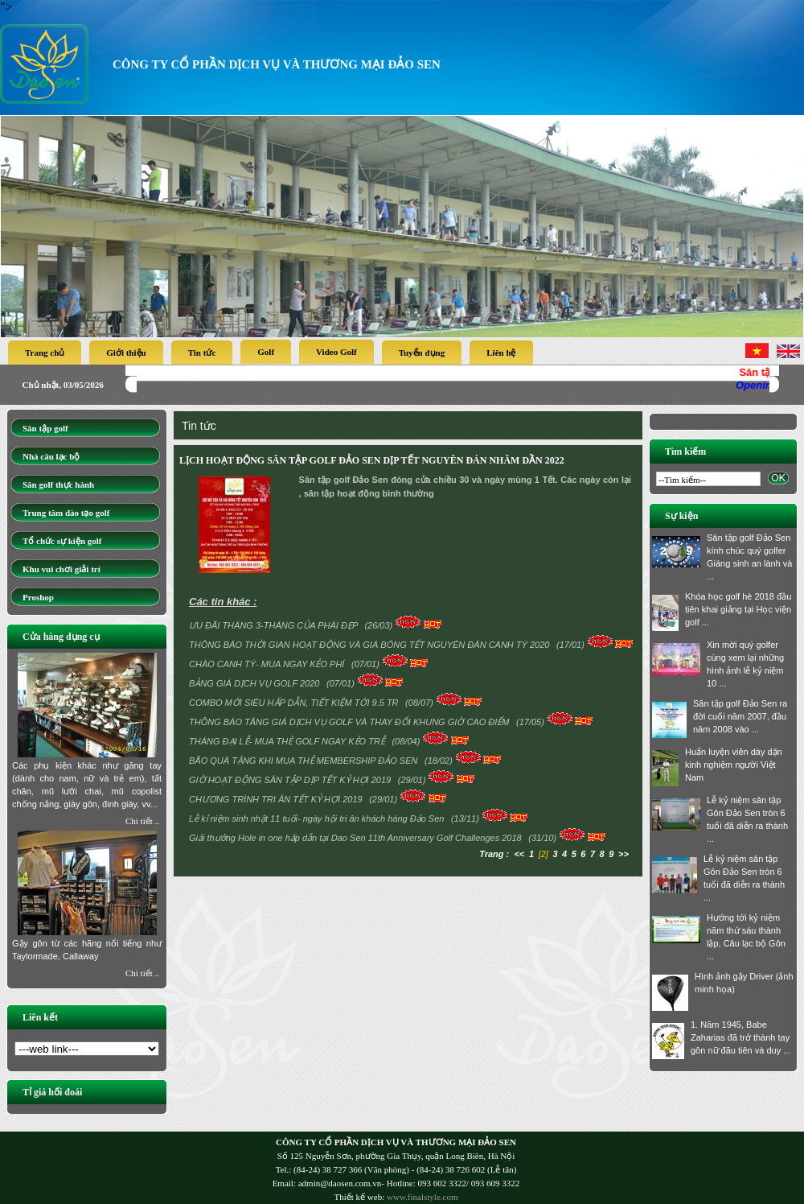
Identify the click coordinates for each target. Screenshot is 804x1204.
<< (519, 854)
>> (623, 854)
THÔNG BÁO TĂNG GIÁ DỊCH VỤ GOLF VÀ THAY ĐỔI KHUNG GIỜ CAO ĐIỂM (350, 722)
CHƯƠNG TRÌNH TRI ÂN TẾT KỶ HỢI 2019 (277, 799)
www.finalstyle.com (422, 1197)
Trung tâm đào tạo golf (66, 512)
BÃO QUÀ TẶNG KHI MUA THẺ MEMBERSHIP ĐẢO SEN (304, 760)
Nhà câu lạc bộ (51, 456)
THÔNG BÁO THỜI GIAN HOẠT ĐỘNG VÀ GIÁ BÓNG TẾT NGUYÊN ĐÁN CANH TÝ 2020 (370, 644)
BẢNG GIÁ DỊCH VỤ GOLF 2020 (255, 683)
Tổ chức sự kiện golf (62, 541)
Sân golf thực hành (58, 484)
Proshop (38, 597)
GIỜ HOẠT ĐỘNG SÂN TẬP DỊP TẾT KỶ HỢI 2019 (291, 780)
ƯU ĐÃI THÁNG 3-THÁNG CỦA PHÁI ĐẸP (274, 625)
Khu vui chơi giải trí (61, 569)
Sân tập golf (45, 428)
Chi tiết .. (142, 821)
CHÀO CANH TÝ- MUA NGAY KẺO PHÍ (268, 664)
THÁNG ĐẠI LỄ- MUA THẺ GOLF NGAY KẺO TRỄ (288, 741)
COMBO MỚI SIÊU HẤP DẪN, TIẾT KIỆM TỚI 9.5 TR (295, 702)
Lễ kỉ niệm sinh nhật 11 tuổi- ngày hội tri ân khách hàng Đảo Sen (317, 818)
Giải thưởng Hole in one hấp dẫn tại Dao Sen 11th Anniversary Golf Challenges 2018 (356, 838)
